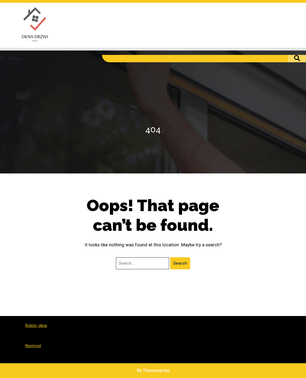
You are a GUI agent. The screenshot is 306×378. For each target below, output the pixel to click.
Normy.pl (33, 345)
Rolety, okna (36, 325)
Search (180, 263)
